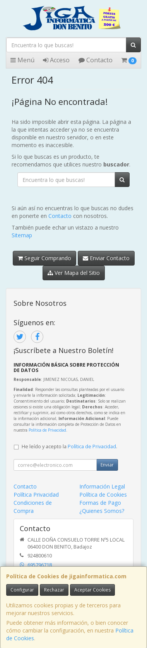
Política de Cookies (103, 494)
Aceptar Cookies (92, 589)
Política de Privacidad (47, 430)
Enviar (107, 464)
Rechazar (54, 589)
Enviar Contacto (106, 258)
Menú (22, 60)
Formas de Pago (100, 502)
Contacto (96, 60)
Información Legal (102, 486)
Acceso (56, 60)
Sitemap (22, 235)
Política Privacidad (36, 494)
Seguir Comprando (44, 258)
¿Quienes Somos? (101, 510)
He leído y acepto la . (69, 446)
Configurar (22, 589)
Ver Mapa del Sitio (74, 272)
